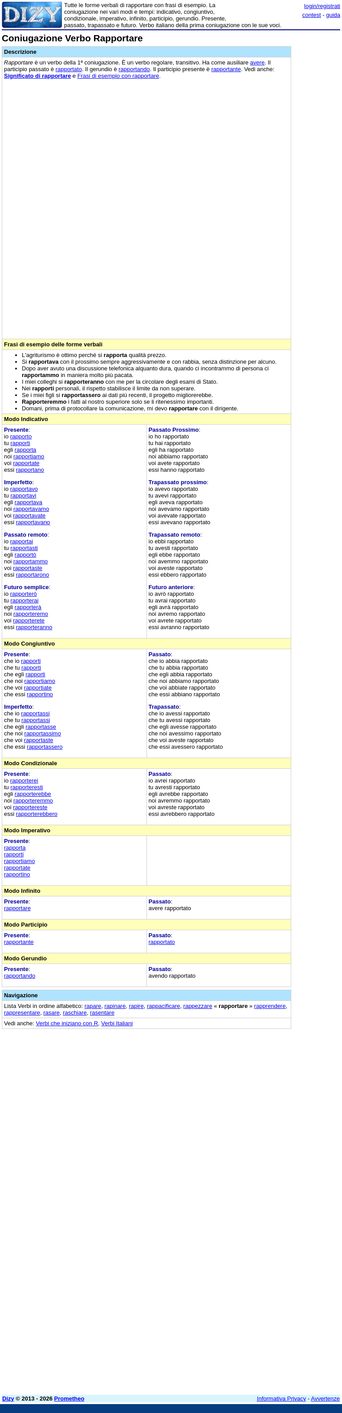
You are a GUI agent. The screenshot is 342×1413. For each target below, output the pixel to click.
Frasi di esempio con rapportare (118, 75)
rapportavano (33, 522)
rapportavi (23, 495)
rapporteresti (26, 787)
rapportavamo (31, 509)
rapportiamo (28, 456)
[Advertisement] (273, 1091)
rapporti (20, 443)
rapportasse (40, 726)
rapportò (25, 554)
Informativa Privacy (281, 1398)
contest (311, 15)
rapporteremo (30, 613)
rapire (136, 1006)
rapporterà (28, 607)
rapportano (30, 469)
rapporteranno (34, 627)
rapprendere (270, 1006)
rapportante (226, 69)
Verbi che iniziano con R (67, 1023)
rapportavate (29, 515)
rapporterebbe (33, 794)
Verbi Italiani (117, 1023)
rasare (51, 1012)
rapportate (26, 463)
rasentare (102, 1012)
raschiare (74, 1012)
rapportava (28, 502)
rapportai (21, 541)
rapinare (115, 1006)
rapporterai (24, 600)
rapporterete (29, 620)
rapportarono (32, 574)
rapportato (69, 69)
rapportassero (44, 746)
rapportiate (38, 687)
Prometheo (69, 1398)
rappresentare (22, 1012)
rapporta (25, 449)
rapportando (134, 69)
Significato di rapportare (37, 75)
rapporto (21, 436)
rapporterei (24, 780)
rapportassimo (42, 733)
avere (257, 62)
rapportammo (30, 561)
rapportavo (24, 489)
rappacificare (163, 1006)
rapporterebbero (36, 814)
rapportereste (30, 807)
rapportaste (27, 568)
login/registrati (322, 6)
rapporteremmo (33, 800)
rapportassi (35, 713)
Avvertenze (325, 1398)
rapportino (40, 694)
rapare (93, 1006)
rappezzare (197, 1006)
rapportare (17, 908)
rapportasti (23, 548)
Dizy (8, 1398)
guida (333, 15)
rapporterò (23, 593)
